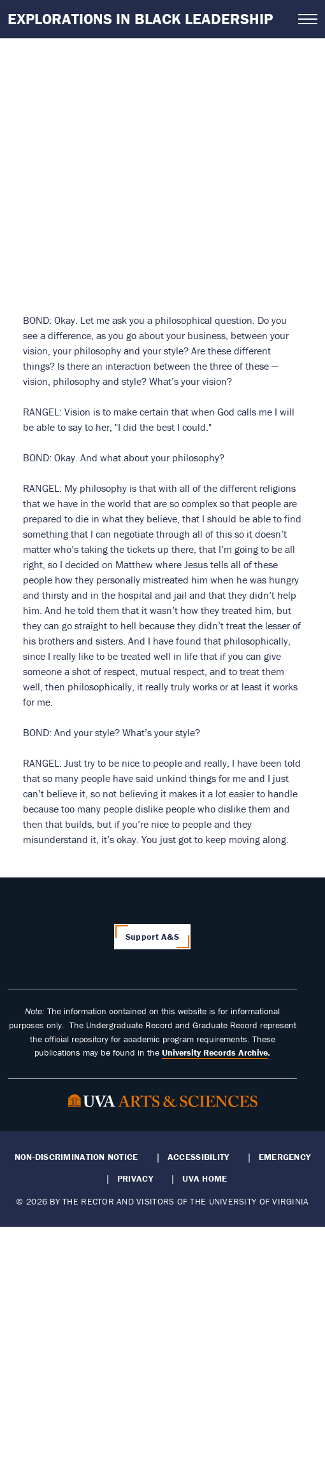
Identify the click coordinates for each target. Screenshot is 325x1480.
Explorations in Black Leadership (140, 19)
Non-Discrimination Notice (76, 1157)
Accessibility (198, 1157)
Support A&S (152, 936)
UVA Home (204, 1178)
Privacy (135, 1178)
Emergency (284, 1157)
